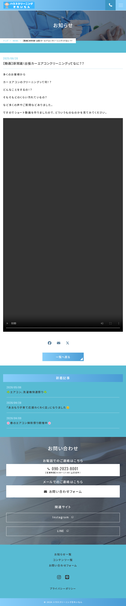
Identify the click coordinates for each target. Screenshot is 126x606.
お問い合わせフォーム (63, 565)
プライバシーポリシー (63, 588)
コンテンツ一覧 (63, 560)
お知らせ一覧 (63, 554)
